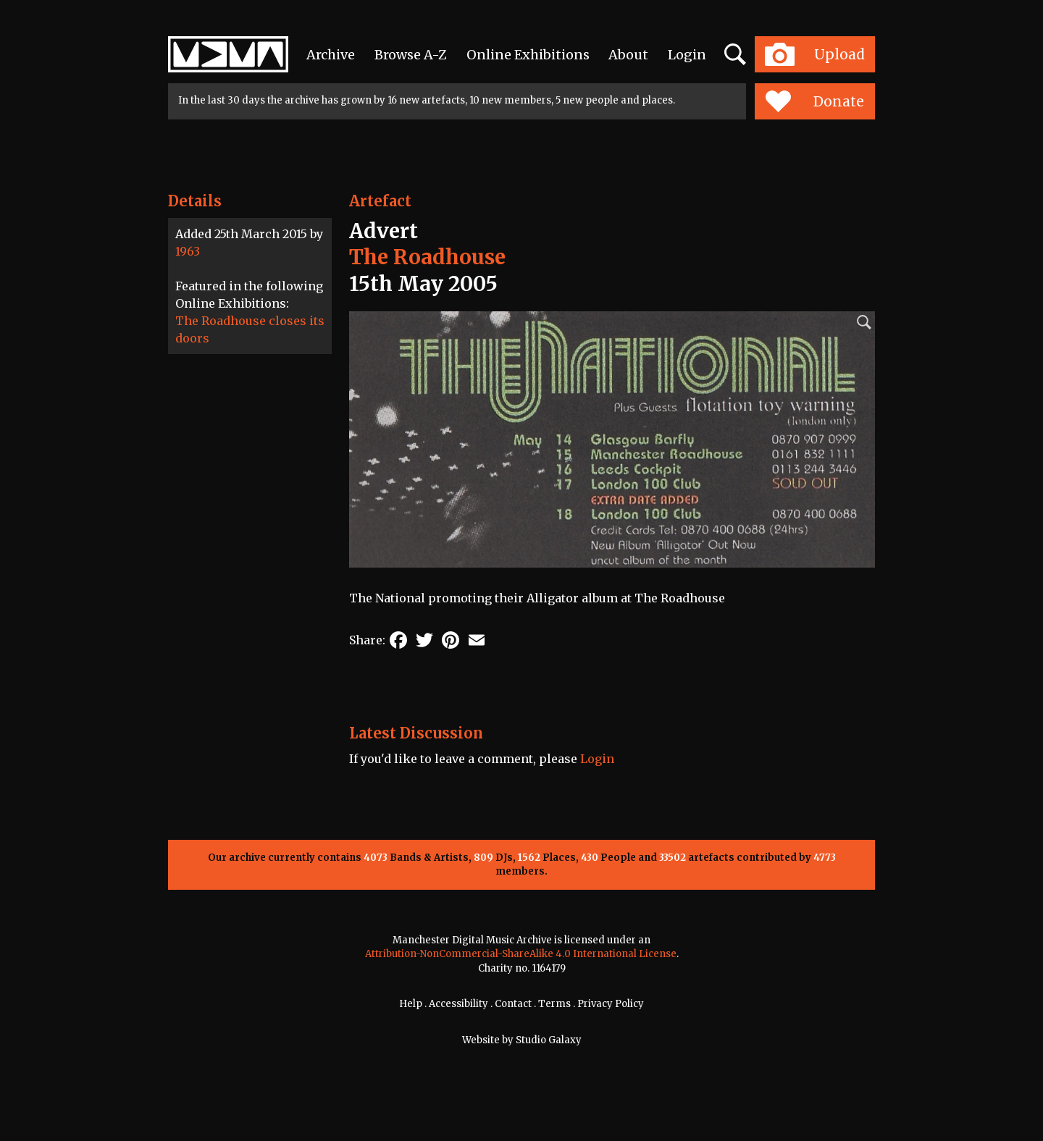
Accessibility (458, 1004)
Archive (330, 54)
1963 (187, 251)
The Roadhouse (427, 257)
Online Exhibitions (528, 54)
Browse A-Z (410, 54)
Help (410, 1004)
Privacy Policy (610, 1004)
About (628, 54)
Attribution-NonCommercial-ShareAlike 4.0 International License (521, 954)
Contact (513, 1004)
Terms (554, 1004)
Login (687, 54)
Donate (814, 101)
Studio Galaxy (549, 1040)
